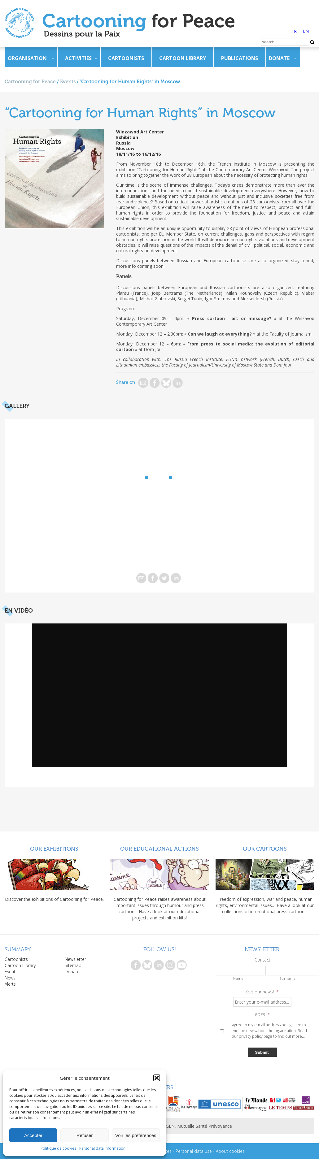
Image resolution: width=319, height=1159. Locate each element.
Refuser (84, 1135)
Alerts (10, 984)
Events (68, 82)
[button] (157, 1078)
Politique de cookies (58, 1148)
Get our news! (262, 992)
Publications (239, 58)
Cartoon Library (182, 58)
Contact (262, 960)
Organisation (27, 58)
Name (238, 978)
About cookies (230, 1151)
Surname (287, 978)
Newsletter (75, 959)
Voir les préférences (135, 1135)
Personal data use (194, 1151)
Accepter (33, 1135)
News (10, 978)
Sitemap (73, 965)
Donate (279, 58)
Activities (78, 58)
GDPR (262, 1014)
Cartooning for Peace (30, 82)
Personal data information (102, 1148)
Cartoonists (126, 58)
